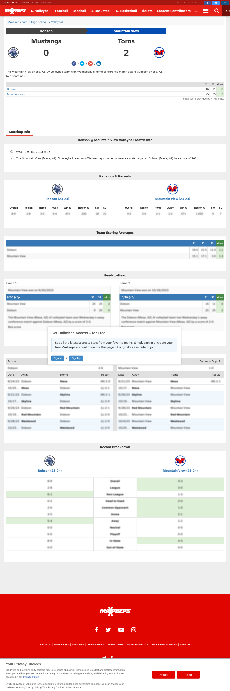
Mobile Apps (61, 644)
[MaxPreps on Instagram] (225, 3)
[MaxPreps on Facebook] (207, 3)
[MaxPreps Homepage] (115, 611)
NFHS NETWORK (42, 2)
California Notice (137, 644)
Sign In (58, 358)
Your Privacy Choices (164, 644)
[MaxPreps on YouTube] (121, 629)
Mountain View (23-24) (172, 198)
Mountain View (126, 30)
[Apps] (206, 10)
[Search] (216, 10)
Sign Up (76, 358)
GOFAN (25, 2)
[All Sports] (197, 10)
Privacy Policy (96, 644)
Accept (163, 674)
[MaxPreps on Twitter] (216, 3)
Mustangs (46, 40)
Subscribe (78, 644)
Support (185, 644)
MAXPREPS (11, 2)
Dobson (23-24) (57, 198)
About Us (45, 644)
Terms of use (115, 644)
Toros (126, 40)
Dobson (46, 30)
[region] (115, 674)
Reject (188, 674)
